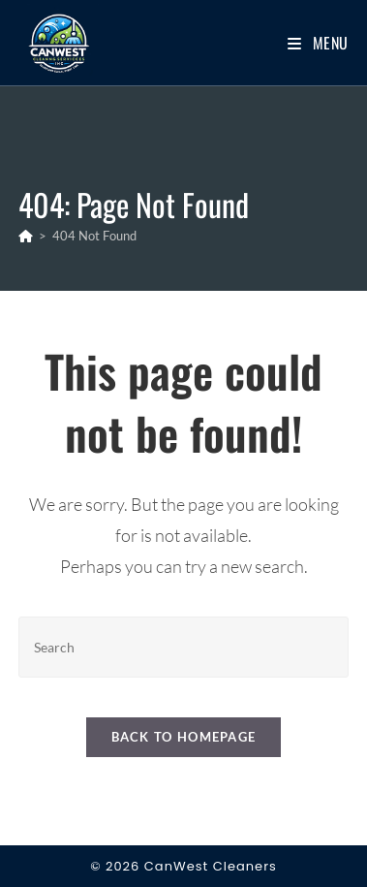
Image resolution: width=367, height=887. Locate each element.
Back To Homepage (184, 736)
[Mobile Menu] (318, 42)
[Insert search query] (183, 647)
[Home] (25, 235)
